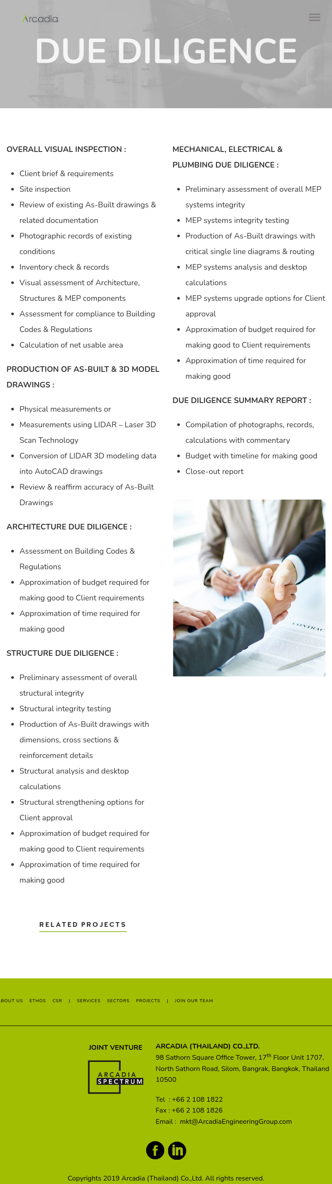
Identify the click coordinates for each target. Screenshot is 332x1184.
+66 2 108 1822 (197, 1099)
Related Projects (83, 924)
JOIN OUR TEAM (194, 1001)
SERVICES (89, 1001)
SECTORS (118, 1001)
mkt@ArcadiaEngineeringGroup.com (236, 1121)
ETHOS (37, 1001)
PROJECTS (148, 1001)
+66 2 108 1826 (197, 1110)
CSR (58, 1001)
